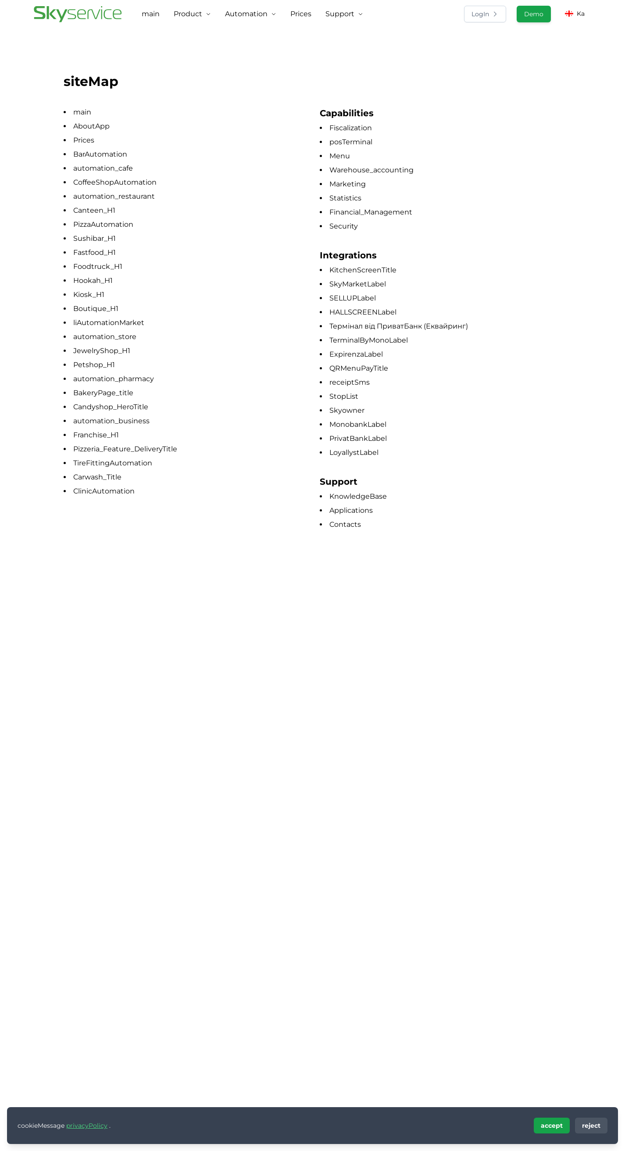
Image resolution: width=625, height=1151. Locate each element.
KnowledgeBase (358, 496)
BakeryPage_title (103, 393)
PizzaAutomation (103, 224)
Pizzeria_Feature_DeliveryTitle (125, 449)
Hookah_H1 (93, 280)
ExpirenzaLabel (356, 354)
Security (343, 226)
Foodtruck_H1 (97, 266)
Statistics (345, 198)
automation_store (104, 336)
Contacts (345, 524)
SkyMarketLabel (357, 284)
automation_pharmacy (113, 379)
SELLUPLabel (352, 298)
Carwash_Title (97, 477)
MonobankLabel (357, 424)
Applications (351, 510)
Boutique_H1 (95, 308)
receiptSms (349, 382)
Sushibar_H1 (94, 238)
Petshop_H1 (94, 365)
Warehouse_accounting (371, 170)
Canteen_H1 (94, 210)
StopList (343, 396)
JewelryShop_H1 (101, 351)
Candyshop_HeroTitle (110, 407)
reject (591, 1126)
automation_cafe (103, 168)
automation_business (111, 421)
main (82, 112)
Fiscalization (350, 128)
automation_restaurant (114, 196)
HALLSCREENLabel (362, 312)
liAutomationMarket (108, 322)
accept (552, 1126)
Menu (339, 156)
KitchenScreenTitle (362, 270)
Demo (533, 14)
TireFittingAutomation (112, 463)
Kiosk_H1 (88, 294)
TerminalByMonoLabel (368, 340)
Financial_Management (370, 212)
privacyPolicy (86, 1126)
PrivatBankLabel (358, 438)
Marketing (347, 184)
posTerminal (350, 142)
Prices (83, 140)
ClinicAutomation (104, 491)
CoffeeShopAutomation (115, 182)
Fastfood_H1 (94, 252)
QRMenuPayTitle (358, 368)
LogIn (485, 14)
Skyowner (346, 410)
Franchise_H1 (96, 435)
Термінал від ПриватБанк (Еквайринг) (398, 326)
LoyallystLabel (354, 452)
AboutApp (91, 126)
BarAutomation (100, 154)
